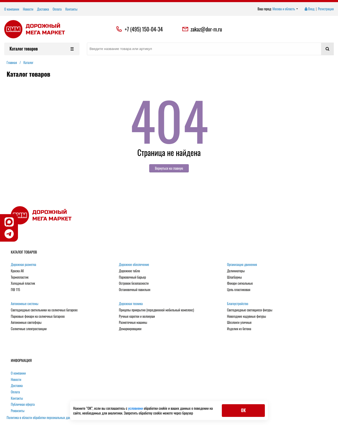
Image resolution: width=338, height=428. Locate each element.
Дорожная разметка (23, 265)
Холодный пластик (23, 283)
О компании (11, 9)
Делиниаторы (236, 271)
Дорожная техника (131, 304)
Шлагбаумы (234, 277)
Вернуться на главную (169, 168)
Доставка (43, 9)
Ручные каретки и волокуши (137, 316)
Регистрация (326, 9)
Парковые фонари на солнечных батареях (38, 316)
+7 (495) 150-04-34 (144, 29)
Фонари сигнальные (240, 283)
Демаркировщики (130, 329)
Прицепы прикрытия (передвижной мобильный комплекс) (156, 310)
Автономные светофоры (26, 322)
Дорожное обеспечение (134, 265)
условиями (136, 408)
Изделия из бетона (239, 329)
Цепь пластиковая (238, 290)
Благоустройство (237, 304)
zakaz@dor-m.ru (202, 29)
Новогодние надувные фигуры (246, 316)
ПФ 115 (15, 290)
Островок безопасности (134, 283)
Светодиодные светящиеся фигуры (250, 310)
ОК (243, 410)
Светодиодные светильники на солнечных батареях (44, 310)
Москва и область (285, 9)
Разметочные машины (133, 322)
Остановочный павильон (134, 290)
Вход (309, 9)
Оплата (57, 9)
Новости (28, 9)
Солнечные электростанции (29, 329)
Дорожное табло (129, 271)
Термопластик (20, 277)
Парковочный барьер (132, 277)
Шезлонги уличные (239, 322)
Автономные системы (24, 304)
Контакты (71, 9)
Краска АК (17, 271)
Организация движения (242, 265)
